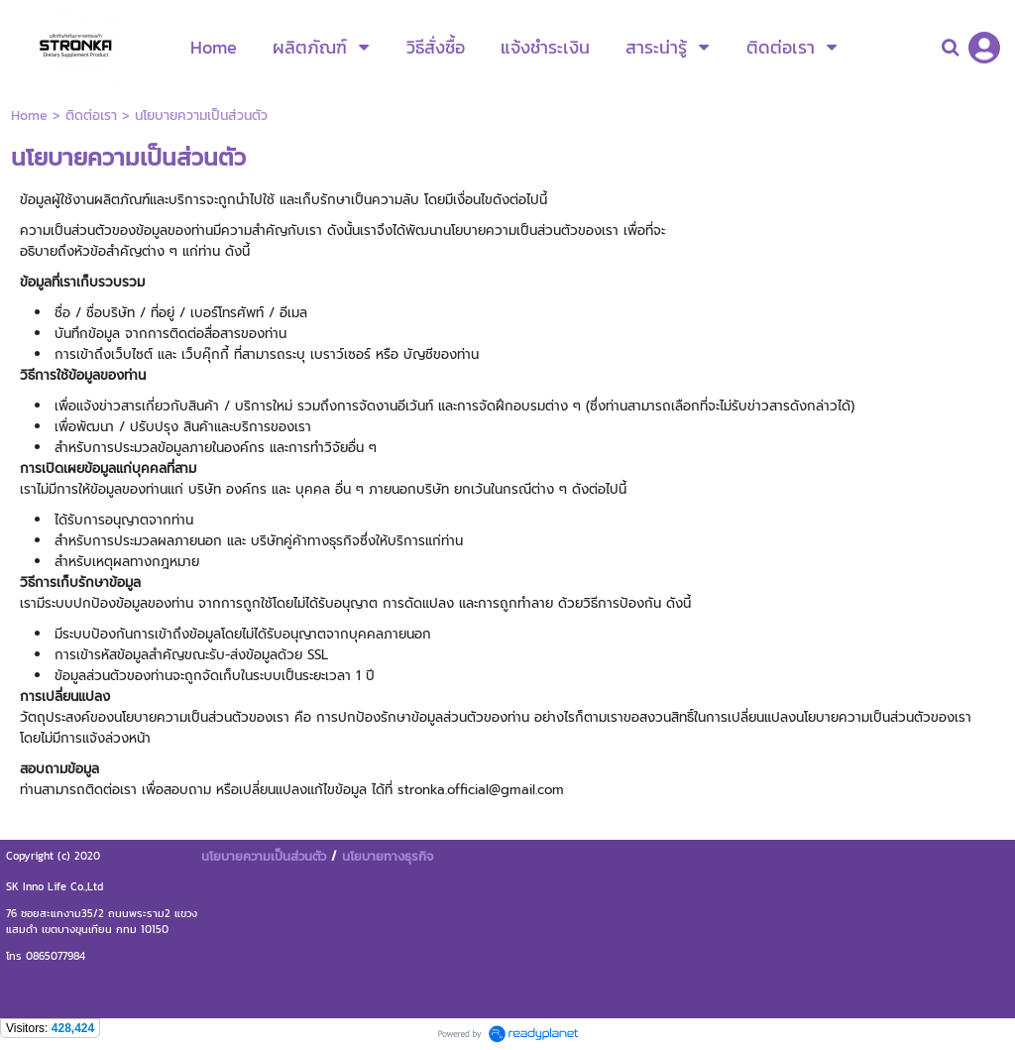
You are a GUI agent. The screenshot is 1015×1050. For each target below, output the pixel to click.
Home (29, 115)
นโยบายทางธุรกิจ (387, 856)
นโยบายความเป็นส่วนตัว (263, 856)
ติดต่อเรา (91, 115)
